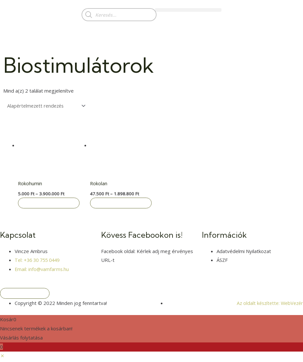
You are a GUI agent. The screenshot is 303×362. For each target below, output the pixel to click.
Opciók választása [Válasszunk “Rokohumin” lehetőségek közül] (49, 204)
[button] (188, 10)
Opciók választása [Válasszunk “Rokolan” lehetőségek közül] (121, 204)
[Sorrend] (47, 106)
